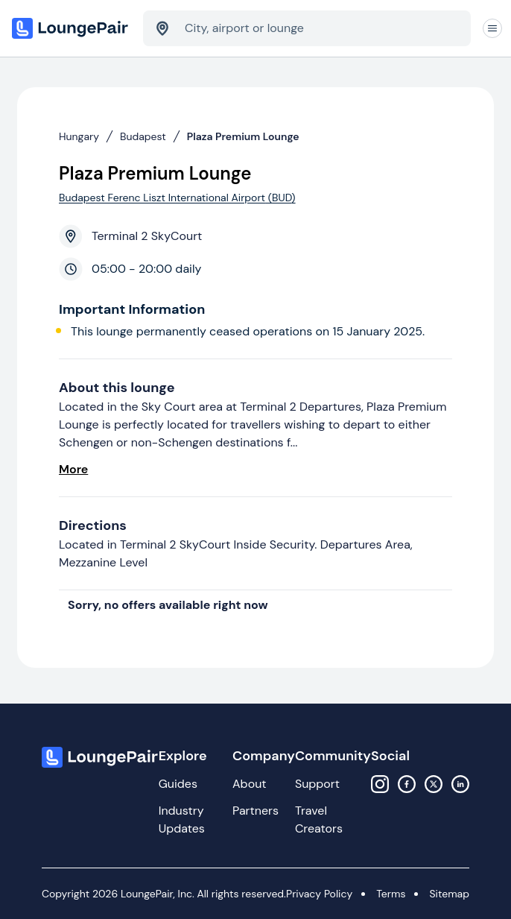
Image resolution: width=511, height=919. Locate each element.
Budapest (143, 136)
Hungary (79, 136)
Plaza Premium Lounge (243, 136)
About (249, 784)
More (73, 469)
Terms (390, 893)
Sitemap (449, 893)
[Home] (71, 28)
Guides (178, 784)
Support (317, 784)
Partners (255, 810)
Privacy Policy (319, 893)
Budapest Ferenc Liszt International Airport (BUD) (177, 197)
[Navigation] (492, 28)
